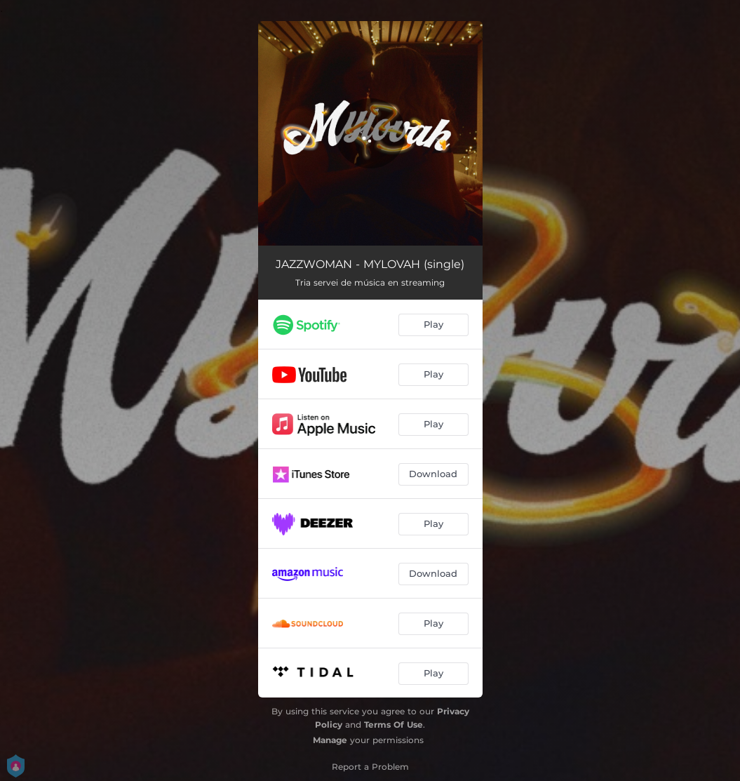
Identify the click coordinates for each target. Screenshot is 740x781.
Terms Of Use (393, 724)
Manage (330, 740)
